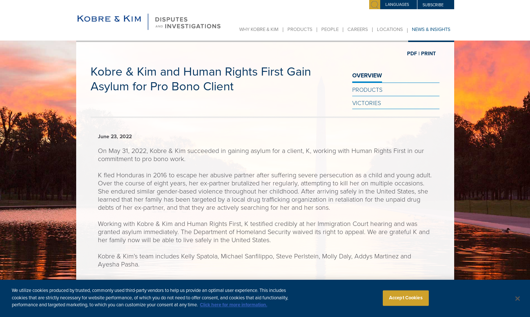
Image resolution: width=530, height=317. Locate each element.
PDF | (413, 53)
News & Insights (431, 29)
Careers (357, 29)
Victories (366, 103)
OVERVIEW (367, 75)
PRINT (428, 53)
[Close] (518, 302)
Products (299, 29)
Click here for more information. (233, 308)
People (330, 29)
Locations (390, 29)
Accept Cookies (406, 301)
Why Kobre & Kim (259, 29)
